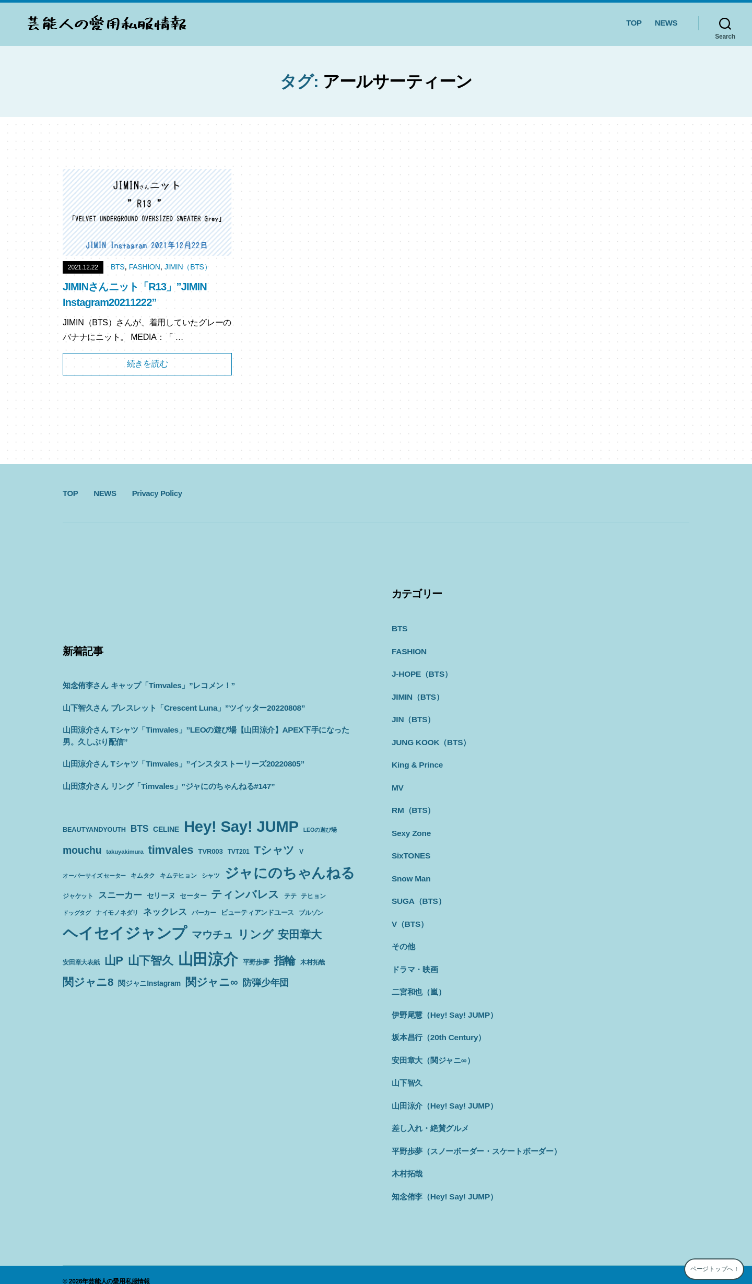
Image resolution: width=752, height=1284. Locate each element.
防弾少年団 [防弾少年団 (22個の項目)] (265, 982)
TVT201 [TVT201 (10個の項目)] (239, 851)
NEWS (666, 22)
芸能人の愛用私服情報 (119, 1267)
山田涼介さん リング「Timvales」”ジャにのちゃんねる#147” (168, 786)
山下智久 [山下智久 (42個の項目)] (150, 960)
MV (397, 783)
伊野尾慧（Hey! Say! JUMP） (444, 1005)
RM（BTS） (413, 805)
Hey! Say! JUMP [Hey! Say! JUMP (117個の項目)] (241, 826)
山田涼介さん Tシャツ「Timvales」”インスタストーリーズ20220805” (182, 763)
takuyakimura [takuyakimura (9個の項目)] (124, 852)
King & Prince (416, 761)
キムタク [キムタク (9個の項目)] (143, 876)
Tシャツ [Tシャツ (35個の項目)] (274, 850)
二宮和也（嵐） (418, 983)
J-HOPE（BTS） (421, 672)
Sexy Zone (411, 827)
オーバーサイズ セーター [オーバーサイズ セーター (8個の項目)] (94, 876)
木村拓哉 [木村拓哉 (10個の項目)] (312, 962)
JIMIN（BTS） (187, 267)
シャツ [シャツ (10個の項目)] (211, 875)
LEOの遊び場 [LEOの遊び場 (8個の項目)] (320, 830)
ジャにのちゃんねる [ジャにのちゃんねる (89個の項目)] (290, 873)
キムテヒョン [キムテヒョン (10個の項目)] (178, 875)
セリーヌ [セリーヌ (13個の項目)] (161, 895)
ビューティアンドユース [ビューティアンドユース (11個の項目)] (257, 912)
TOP (633, 22)
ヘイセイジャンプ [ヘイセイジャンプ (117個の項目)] (125, 932)
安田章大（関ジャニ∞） (433, 1049)
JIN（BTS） (413, 716)
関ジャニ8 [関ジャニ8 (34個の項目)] (88, 982)
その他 (403, 938)
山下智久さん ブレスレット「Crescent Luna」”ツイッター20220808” (182, 707)
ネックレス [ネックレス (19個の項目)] (165, 911)
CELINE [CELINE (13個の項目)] (166, 829)
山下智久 (407, 1071)
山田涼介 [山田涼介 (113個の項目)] (208, 959)
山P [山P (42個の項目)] (113, 960)
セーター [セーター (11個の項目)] (193, 896)
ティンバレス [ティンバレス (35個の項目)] (245, 894)
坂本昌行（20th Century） (438, 1027)
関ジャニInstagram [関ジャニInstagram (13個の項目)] (149, 983)
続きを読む (147, 363)
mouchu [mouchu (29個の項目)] (82, 850)
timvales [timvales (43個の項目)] (171, 849)
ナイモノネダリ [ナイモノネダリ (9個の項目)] (117, 913)
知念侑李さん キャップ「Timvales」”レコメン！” (148, 685)
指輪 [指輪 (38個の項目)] (285, 961)
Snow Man (410, 872)
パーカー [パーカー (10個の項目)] (204, 912)
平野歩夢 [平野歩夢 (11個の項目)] (256, 962)
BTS (118, 267)
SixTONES (410, 849)
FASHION (144, 267)
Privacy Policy (157, 493)
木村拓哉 (407, 1160)
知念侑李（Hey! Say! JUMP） (444, 1183)
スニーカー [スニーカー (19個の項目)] (120, 895)
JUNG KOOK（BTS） (430, 739)
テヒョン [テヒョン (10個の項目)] (313, 896)
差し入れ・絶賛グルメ (430, 1116)
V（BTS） (410, 916)
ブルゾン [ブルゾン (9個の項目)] (311, 913)
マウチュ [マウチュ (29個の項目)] (212, 934)
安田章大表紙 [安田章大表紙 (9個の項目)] (81, 962)
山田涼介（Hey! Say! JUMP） (444, 1094)
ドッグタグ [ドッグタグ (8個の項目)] (77, 913)
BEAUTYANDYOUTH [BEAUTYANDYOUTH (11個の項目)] (94, 829)
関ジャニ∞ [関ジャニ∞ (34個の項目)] (211, 982)
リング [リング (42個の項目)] (255, 934)
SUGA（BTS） (418, 894)
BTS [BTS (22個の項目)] (139, 828)
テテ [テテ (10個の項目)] (290, 896)
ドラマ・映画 (415, 961)
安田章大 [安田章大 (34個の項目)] (299, 934)
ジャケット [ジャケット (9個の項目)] (78, 896)
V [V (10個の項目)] (301, 851)
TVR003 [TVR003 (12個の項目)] (210, 851)
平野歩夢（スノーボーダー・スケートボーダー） (476, 1138)
